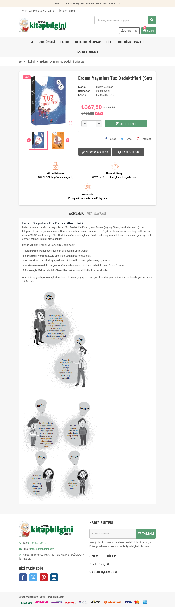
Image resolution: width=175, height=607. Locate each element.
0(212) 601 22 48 (36, 542)
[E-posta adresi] (112, 534)
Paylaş (110, 138)
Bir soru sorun (126, 152)
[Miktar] (91, 124)
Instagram (54, 577)
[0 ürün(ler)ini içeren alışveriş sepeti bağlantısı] (148, 30)
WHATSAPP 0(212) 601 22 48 (36, 10)
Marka (82, 87)
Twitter (33, 577)
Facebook (23, 577)
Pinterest (144, 138)
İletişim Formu (65, 10)
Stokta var (84, 90)
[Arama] (125, 20)
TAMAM (146, 534)
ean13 (82, 94)
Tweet (126, 138)
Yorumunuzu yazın (94, 152)
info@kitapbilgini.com (42, 548)
